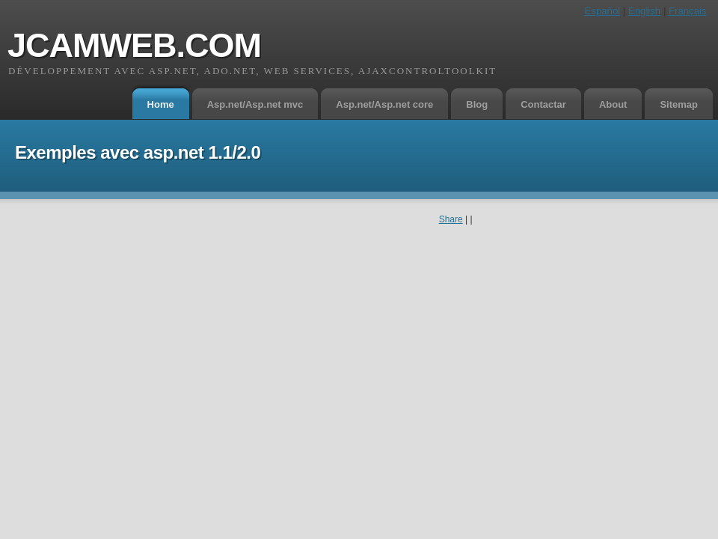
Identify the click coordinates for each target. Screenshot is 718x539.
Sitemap (679, 104)
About (613, 104)
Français (688, 10)
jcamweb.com (134, 45)
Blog (477, 104)
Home (160, 104)
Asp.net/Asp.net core (384, 104)
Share (451, 219)
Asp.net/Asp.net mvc (255, 104)
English (644, 10)
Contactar (543, 104)
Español (603, 10)
